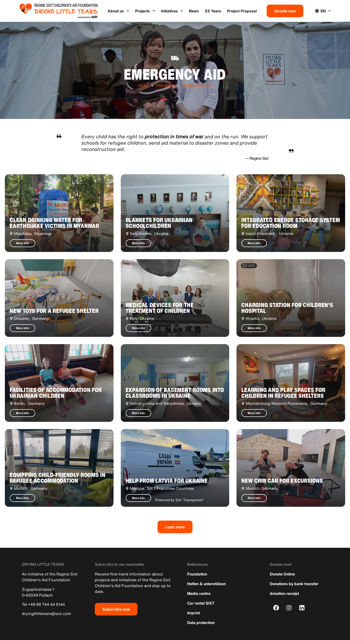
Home (143, 85)
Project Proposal (242, 11)
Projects (145, 11)
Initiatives (172, 11)
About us (118, 11)
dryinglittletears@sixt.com (46, 613)
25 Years (213, 11)
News (194, 11)
